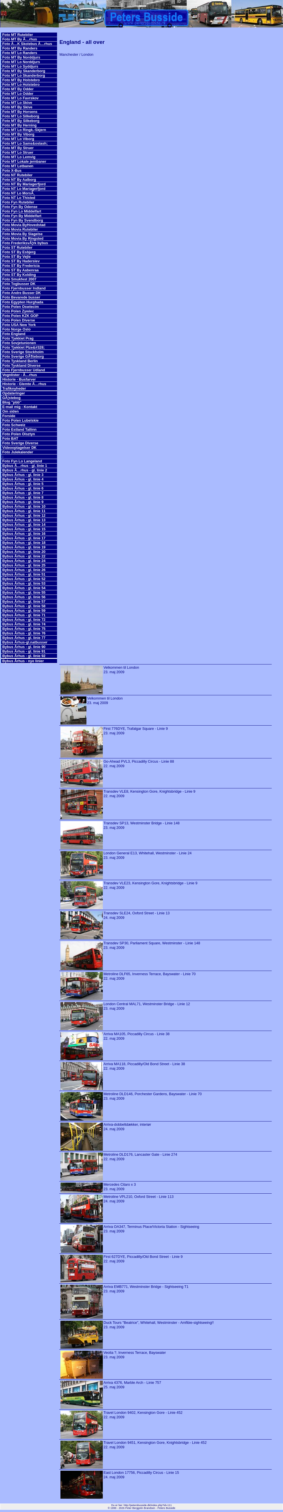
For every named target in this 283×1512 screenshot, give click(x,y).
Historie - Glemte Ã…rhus (24, 384)
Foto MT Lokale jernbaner (24, 161)
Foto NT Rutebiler (17, 175)
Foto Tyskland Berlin (20, 361)
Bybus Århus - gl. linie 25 (23, 565)
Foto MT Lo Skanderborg (23, 75)
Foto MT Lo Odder (17, 93)
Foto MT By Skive (17, 107)
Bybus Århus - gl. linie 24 (23, 561)
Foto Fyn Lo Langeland (22, 461)
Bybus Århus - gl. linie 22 (23, 556)
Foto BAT (10, 438)
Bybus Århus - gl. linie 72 (23, 619)
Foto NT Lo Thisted (18, 198)
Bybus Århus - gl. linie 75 (23, 629)
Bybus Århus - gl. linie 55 (23, 592)
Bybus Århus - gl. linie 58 (23, 606)
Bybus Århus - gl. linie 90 (23, 647)
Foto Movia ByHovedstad (23, 225)
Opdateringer (13, 393)
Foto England (13, 334)
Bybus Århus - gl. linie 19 (23, 547)
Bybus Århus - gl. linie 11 (23, 511)
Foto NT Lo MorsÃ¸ (18, 193)
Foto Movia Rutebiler (20, 229)
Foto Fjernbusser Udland (23, 370)
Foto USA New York (19, 325)
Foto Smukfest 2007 (19, 279)
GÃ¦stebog (11, 398)
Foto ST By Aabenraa (20, 270)
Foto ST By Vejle (16, 256)
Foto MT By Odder (18, 89)
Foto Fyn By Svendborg (22, 220)
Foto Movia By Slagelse (22, 234)
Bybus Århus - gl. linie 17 (23, 538)
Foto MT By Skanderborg (23, 71)
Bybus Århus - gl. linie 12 (23, 515)
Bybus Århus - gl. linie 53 (23, 583)
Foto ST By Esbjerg (19, 252)
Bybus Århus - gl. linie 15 (23, 529)
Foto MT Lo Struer (17, 152)
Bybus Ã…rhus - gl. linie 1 (24, 466)
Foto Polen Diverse (18, 320)
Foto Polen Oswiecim (20, 306)
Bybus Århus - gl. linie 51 (23, 574)
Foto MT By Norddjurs (21, 57)
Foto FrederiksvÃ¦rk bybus (25, 243)
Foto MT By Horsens (19, 112)
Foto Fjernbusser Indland (24, 288)
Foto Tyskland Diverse (21, 365)
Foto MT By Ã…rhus (19, 39)
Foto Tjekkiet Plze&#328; (23, 347)
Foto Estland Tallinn (19, 429)
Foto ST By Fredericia (21, 265)
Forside (8, 416)
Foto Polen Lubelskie (20, 420)
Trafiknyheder (14, 388)
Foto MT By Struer (18, 148)
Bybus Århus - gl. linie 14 (23, 524)
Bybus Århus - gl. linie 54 (23, 588)
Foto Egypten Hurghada (22, 302)
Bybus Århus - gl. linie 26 (23, 570)
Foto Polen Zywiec (18, 311)
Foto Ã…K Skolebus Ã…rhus (27, 44)
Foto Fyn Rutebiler (18, 202)
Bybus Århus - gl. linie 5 (22, 484)
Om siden (10, 411)
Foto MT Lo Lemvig (18, 157)
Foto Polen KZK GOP (20, 316)
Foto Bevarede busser (21, 297)
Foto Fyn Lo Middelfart (21, 211)
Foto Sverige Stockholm (22, 352)
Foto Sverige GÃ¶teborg (23, 356)
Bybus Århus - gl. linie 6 (22, 488)
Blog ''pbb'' (11, 402)
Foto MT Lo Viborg (18, 139)
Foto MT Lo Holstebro (21, 84)
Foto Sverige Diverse (20, 443)
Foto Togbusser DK (19, 284)
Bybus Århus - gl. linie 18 (23, 543)
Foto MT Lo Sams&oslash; (25, 143)
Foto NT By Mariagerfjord (24, 184)
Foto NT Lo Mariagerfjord (23, 188)
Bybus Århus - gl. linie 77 (23, 638)
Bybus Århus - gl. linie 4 (22, 479)
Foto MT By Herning (19, 125)
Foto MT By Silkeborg (21, 121)
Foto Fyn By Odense (19, 207)
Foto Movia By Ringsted (22, 238)
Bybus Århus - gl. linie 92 (23, 656)
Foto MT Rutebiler (17, 35)
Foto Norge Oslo (16, 329)
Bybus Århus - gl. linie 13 (23, 520)
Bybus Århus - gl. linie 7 (22, 493)
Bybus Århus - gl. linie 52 (23, 579)
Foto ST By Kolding (19, 275)
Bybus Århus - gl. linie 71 (23, 615)
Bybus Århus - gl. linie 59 (23, 610)
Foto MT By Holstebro (21, 80)
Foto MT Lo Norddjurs (21, 62)
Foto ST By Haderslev (21, 261)
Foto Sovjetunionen (19, 343)
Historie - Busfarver (19, 379)
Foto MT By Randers (19, 48)
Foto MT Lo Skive (17, 102)
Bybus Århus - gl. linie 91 (23, 651)
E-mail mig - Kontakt (19, 407)
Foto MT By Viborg (18, 134)
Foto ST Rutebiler (17, 247)
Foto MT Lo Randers (19, 53)
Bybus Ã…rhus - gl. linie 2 (24, 470)
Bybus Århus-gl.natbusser (24, 642)
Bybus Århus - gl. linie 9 (22, 502)
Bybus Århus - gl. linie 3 (22, 475)
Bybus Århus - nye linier (23, 661)
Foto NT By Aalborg (19, 179)
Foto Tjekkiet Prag (18, 338)
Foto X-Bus (11, 170)
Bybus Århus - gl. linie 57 (23, 601)
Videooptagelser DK (19, 447)
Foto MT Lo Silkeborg (20, 116)
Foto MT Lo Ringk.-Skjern (24, 130)
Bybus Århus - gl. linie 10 (23, 506)
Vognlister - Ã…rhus (19, 375)
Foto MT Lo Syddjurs (20, 66)
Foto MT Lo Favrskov (20, 98)
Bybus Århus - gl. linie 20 (23, 552)
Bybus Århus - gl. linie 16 (23, 533)
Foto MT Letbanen (17, 166)
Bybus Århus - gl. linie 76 (23, 633)
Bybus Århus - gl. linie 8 (22, 497)
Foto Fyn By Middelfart (22, 216)
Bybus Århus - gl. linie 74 (23, 624)
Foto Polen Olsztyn (18, 434)
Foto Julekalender (17, 452)
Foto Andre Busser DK (21, 293)
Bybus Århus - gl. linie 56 (23, 597)
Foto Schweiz (13, 425)
